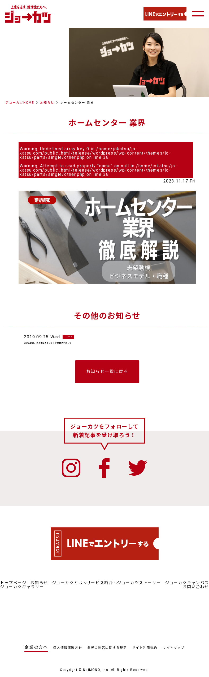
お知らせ (47, 103)
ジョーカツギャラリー (22, 591)
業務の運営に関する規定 (107, 652)
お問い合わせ (195, 591)
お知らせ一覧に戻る (107, 376)
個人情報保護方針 (67, 652)
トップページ (13, 587)
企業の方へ (36, 652)
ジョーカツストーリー (139, 587)
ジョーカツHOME (19, 103)
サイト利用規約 (145, 652)
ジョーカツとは (67, 587)
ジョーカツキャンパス (187, 587)
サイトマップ (174, 652)
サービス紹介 (100, 587)
